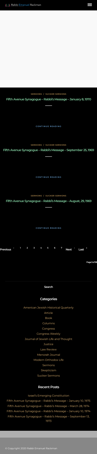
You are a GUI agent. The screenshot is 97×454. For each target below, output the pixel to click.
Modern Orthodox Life (49, 360)
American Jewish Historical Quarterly (48, 307)
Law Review (48, 349)
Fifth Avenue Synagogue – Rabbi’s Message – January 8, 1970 (48, 99)
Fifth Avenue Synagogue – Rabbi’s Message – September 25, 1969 (48, 150)
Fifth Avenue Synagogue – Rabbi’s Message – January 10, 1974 (48, 411)
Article (48, 313)
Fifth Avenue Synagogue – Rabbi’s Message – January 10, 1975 (48, 400)
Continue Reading (48, 126)
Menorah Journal (48, 354)
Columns (48, 323)
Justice (48, 344)
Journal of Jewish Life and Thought (48, 339)
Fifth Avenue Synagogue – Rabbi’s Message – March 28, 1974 (48, 406)
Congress (48, 328)
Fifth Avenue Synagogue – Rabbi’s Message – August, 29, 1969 (48, 201)
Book (48, 318)
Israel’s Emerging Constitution (48, 395)
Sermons (36, 94)
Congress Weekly (48, 333)
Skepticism (48, 370)
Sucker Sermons (56, 94)
